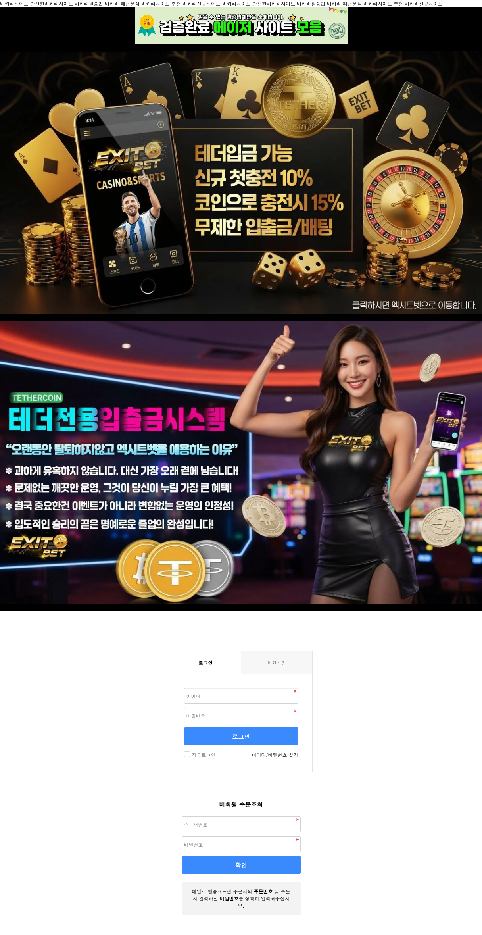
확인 (241, 865)
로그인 (241, 736)
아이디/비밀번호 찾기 (275, 754)
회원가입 (276, 662)
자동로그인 (203, 754)
